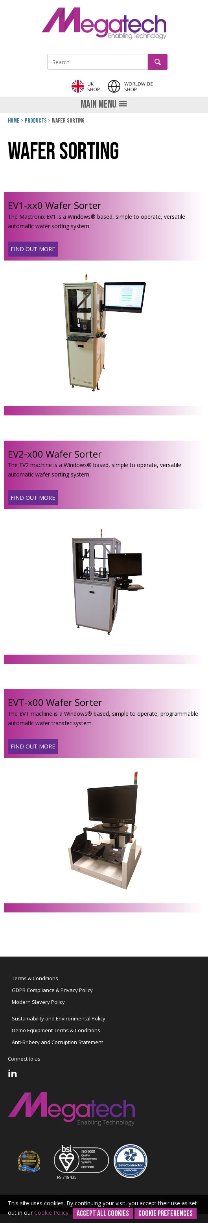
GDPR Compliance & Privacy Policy (52, 990)
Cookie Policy (51, 1212)
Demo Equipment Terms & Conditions (56, 1030)
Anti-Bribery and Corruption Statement (57, 1042)
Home (14, 121)
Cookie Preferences (165, 1213)
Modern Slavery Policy (38, 1001)
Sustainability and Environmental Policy (58, 1018)
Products (36, 121)
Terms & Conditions (35, 978)
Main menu (104, 104)
